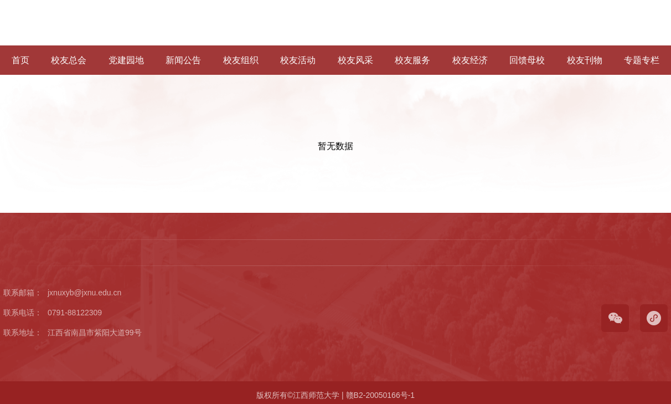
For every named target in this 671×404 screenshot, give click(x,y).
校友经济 (470, 60)
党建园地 (126, 60)
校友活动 (298, 60)
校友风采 (355, 60)
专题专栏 (641, 60)
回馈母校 (527, 60)
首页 (20, 60)
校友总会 (68, 60)
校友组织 (241, 60)
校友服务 (412, 60)
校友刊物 (584, 60)
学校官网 (601, 22)
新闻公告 (183, 60)
